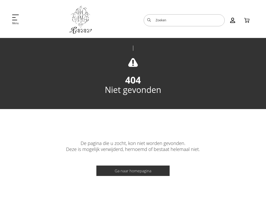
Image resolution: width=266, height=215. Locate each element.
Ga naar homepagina (133, 170)
